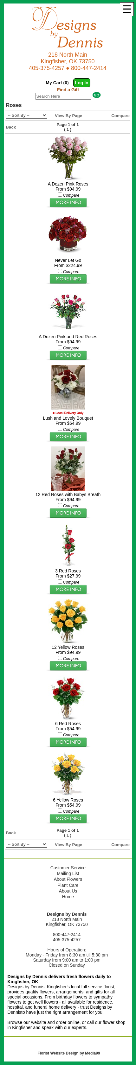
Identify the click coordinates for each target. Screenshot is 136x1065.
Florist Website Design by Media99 (68, 1053)
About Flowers (68, 879)
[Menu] (126, 9)
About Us (68, 890)
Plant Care (67, 885)
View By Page (68, 115)
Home (68, 896)
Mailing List (68, 873)
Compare (120, 115)
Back (11, 127)
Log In (81, 82)
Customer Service (68, 867)
